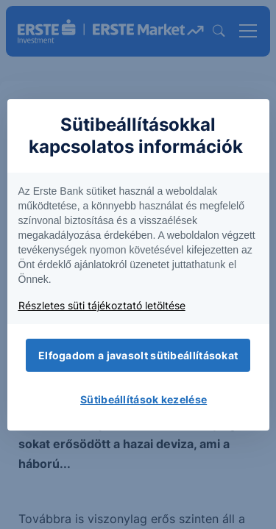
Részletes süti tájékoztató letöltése (101, 305)
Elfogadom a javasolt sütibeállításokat (138, 355)
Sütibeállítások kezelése (143, 399)
